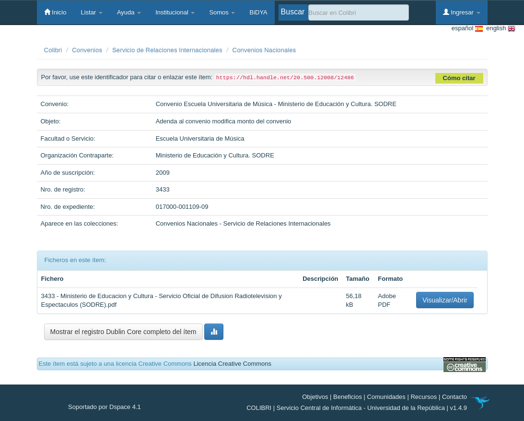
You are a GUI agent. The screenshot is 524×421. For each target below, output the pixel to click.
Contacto (454, 396)
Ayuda (129, 12)
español (467, 28)
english (499, 28)
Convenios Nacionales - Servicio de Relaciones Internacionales (243, 223)
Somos (222, 12)
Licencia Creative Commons (232, 363)
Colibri (53, 50)
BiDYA (258, 12)
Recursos (423, 396)
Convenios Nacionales (264, 50)
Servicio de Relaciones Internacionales (167, 50)
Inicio (55, 12)
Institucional (175, 12)
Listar (91, 12)
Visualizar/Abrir (444, 300)
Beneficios (347, 396)
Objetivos (315, 396)
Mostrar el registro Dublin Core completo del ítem (123, 332)
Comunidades (386, 396)
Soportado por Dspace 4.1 (104, 406)
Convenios (87, 50)
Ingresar (461, 12)
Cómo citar (459, 78)
